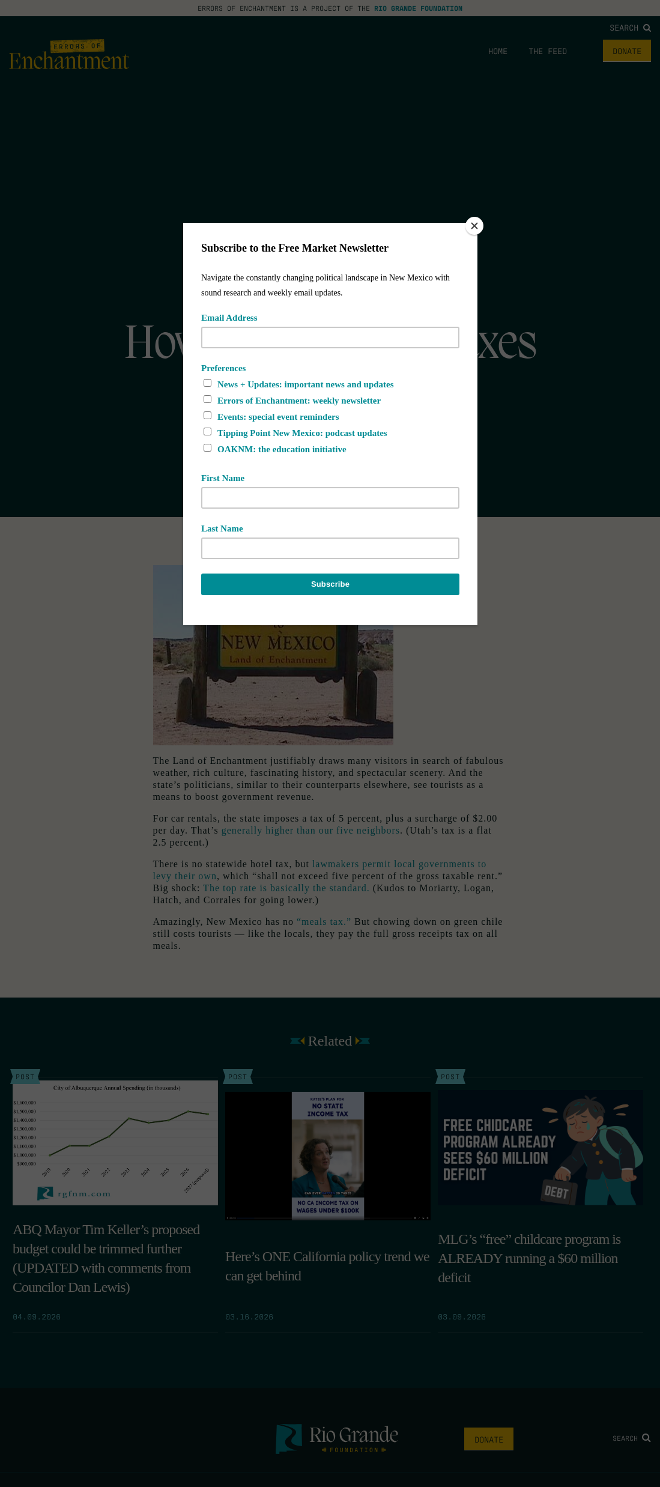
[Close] (474, 226)
